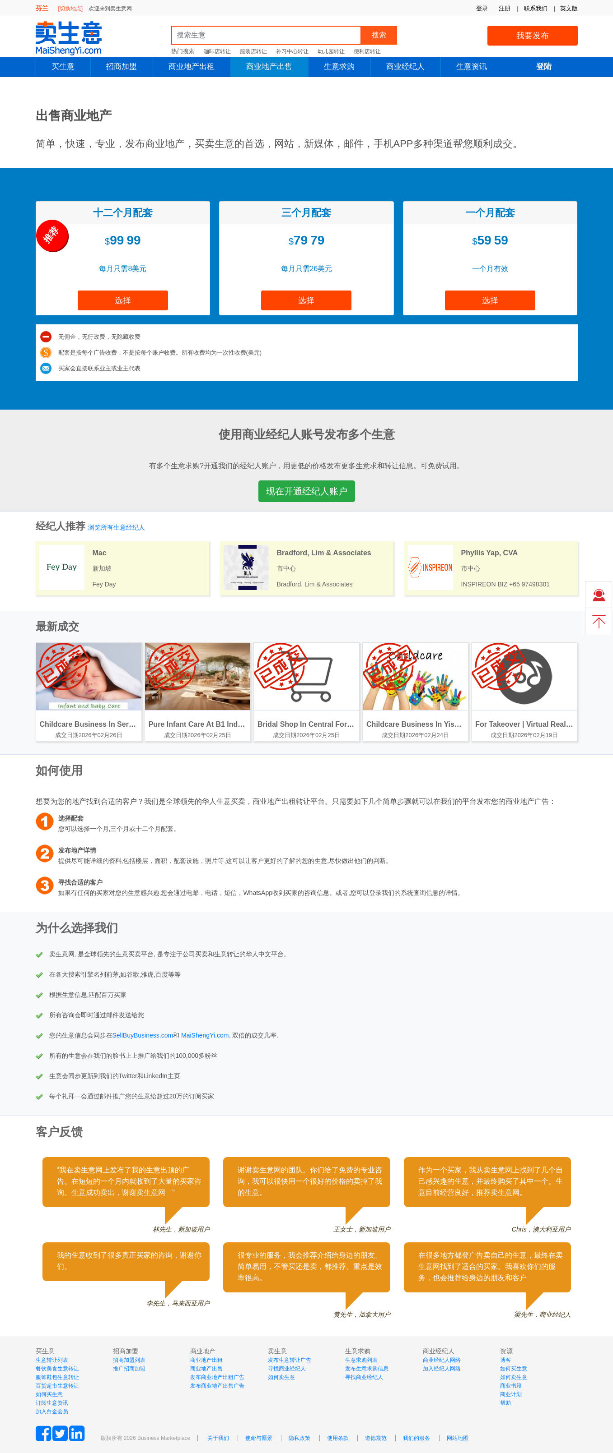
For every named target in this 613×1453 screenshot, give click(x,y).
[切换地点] (70, 8)
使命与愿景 (258, 1438)
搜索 (379, 35)
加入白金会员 (52, 1411)
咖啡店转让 (217, 51)
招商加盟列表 (129, 1360)
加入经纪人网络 (442, 1368)
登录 (482, 8)
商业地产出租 (191, 66)
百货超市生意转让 (57, 1386)
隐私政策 (299, 1438)
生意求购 (339, 66)
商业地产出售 (269, 66)
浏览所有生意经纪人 (116, 527)
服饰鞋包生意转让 (57, 1377)
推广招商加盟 (129, 1368)
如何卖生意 (281, 1377)
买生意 (63, 66)
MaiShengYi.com (76, 38)
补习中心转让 (292, 51)
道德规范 (376, 1438)
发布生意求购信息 (366, 1368)
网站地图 (457, 1438)
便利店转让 (367, 51)
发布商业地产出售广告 (217, 1386)
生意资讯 (471, 66)
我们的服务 (416, 1438)
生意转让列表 (52, 1360)
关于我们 (218, 1438)
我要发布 (532, 35)
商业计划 (511, 1394)
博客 (505, 1360)
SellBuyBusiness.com (142, 1035)
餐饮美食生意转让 (57, 1368)
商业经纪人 (405, 66)
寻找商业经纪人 (287, 1368)
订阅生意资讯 (52, 1403)
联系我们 (535, 8)
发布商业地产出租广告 (217, 1377)
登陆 (544, 66)
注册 (504, 8)
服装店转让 (253, 51)
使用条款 (338, 1438)
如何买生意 (49, 1394)
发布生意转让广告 (289, 1360)
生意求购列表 (361, 1360)
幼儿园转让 (331, 51)
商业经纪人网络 (442, 1360)
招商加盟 (121, 66)
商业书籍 (511, 1386)
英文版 (569, 8)
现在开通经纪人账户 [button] (306, 491)
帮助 (505, 1403)
